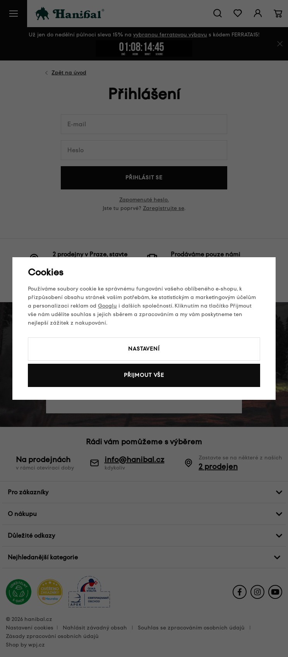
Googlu (107, 306)
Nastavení (144, 349)
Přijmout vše (144, 375)
